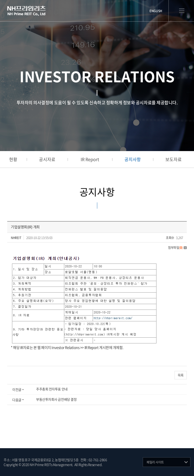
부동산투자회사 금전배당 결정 (56, 399)
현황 (13, 159)
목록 (181, 375)
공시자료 (47, 159)
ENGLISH (155, 10)
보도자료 (173, 159)
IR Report (90, 159)
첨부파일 (177, 247)
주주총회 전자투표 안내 (52, 389)
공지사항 (132, 159)
